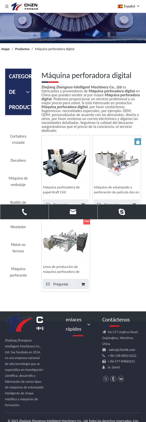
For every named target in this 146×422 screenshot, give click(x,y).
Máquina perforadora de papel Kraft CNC (61, 189)
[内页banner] (73, 28)
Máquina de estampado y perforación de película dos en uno (116, 190)
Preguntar (55, 284)
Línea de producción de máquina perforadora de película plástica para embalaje (61, 269)
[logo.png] (37, 323)
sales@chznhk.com (122, 350)
